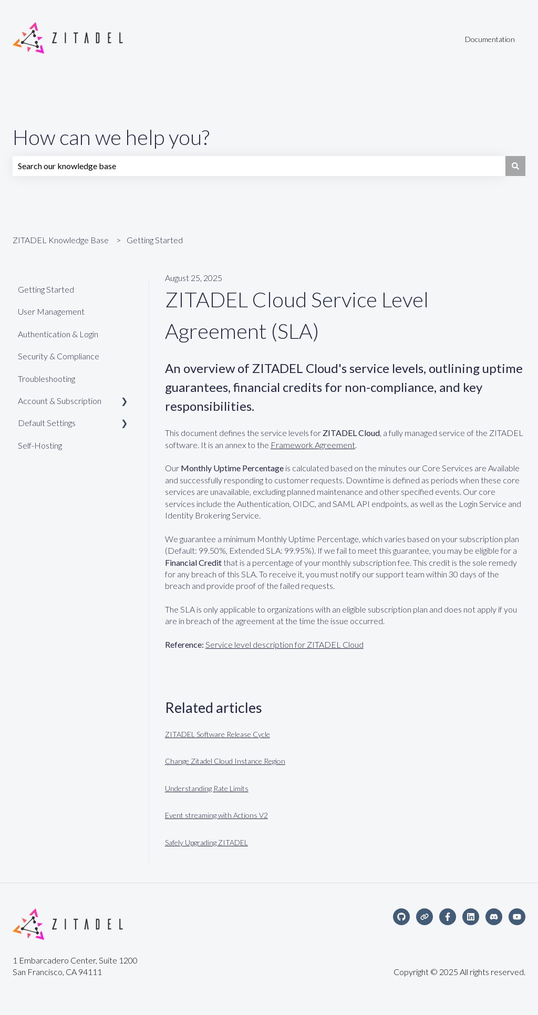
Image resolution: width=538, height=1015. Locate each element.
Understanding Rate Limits (207, 788)
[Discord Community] (493, 916)
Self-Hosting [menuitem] (40, 445)
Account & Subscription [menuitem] (59, 401)
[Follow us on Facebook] (447, 916)
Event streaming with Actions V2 (216, 815)
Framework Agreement (313, 445)
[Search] (515, 166)
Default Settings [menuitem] (47, 423)
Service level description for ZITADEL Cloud (284, 644)
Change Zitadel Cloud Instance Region (225, 761)
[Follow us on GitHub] (401, 916)
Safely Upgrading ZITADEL (206, 842)
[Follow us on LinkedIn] (470, 916)
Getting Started (155, 240)
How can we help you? (111, 137)
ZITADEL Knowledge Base (61, 240)
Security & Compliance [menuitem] (58, 356)
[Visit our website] (424, 916)
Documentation (490, 39)
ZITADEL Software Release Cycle (217, 734)
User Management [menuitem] (51, 311)
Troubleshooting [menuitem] (46, 379)
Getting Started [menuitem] (46, 289)
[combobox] (259, 166)
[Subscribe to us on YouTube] (517, 916)
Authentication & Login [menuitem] (58, 334)
